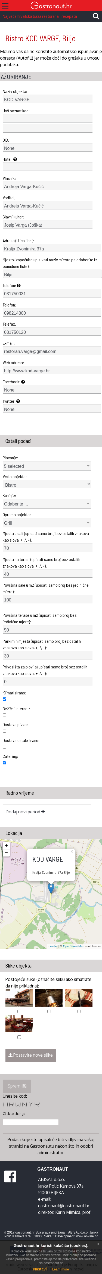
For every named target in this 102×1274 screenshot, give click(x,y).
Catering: (10, 756)
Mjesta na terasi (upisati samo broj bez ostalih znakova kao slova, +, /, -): (41, 562)
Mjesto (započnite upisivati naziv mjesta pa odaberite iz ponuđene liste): (50, 263)
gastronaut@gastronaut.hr (63, 1205)
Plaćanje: (10, 457)
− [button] (6, 853)
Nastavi (40, 1269)
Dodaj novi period (25, 811)
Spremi (17, 1086)
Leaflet (53, 946)
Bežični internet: (16, 708)
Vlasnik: (9, 178)
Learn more (60, 1269)
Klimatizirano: (14, 692)
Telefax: (9, 323)
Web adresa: (13, 362)
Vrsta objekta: (15, 476)
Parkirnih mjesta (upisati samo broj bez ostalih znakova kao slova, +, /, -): (42, 644)
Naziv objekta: (15, 91)
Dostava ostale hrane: (21, 740)
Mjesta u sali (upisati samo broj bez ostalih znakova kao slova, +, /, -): (46, 536)
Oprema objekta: (17, 514)
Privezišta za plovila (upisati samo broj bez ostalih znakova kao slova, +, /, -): (45, 670)
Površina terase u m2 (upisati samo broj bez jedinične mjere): (39, 618)
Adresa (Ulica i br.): (18, 240)
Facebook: (14, 381)
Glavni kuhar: (13, 216)
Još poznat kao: (16, 110)
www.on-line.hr (87, 1236)
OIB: (6, 139)
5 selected (14, 466)
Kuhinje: (9, 495)
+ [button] (6, 845)
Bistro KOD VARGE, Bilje (40, 38)
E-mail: (9, 343)
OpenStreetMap (73, 946)
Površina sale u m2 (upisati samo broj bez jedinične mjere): (46, 588)
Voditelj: (10, 197)
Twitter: (11, 401)
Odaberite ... (16, 504)
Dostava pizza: (15, 724)
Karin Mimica (67, 1212)
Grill (8, 523)
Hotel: (10, 159)
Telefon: (12, 285)
